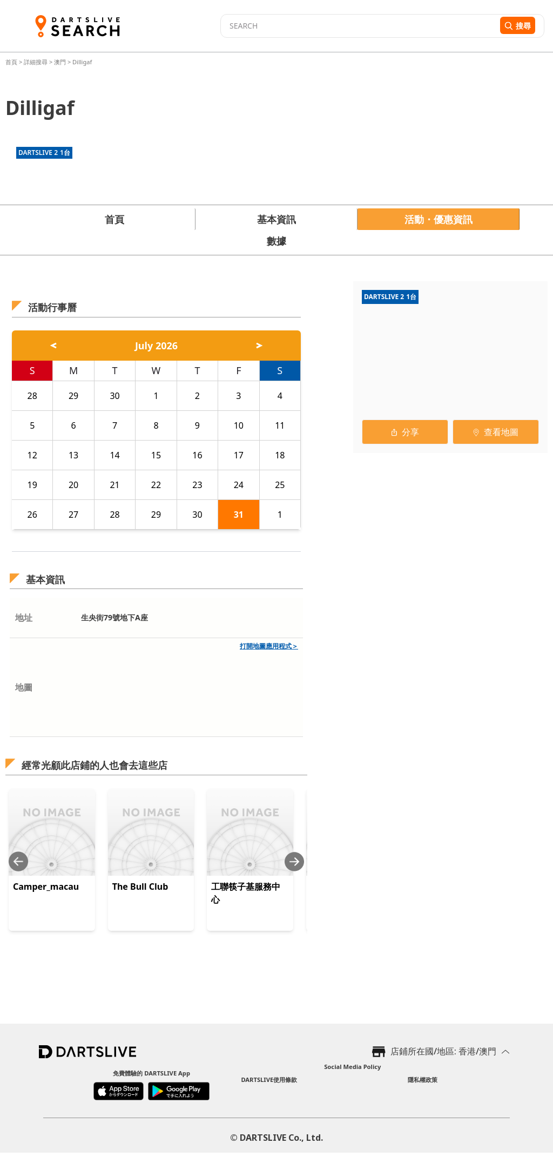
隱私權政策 (422, 1079)
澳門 (60, 62)
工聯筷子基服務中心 (245, 893)
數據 (276, 240)
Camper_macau (46, 886)
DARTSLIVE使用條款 (269, 1079)
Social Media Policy (352, 1067)
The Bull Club (140, 886)
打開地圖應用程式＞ (269, 646)
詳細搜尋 (36, 62)
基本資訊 (276, 219)
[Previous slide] (18, 861)
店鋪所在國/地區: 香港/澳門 (443, 1051)
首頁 (12, 62)
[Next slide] (294, 861)
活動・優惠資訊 (438, 219)
